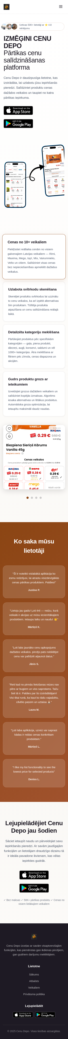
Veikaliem (34, 987)
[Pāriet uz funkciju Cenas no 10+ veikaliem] (27, 498)
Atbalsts (34, 981)
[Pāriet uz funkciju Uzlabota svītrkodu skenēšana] (32, 498)
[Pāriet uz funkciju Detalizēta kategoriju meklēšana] (36, 498)
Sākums (34, 974)
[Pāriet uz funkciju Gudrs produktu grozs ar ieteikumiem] (41, 498)
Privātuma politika (34, 994)
